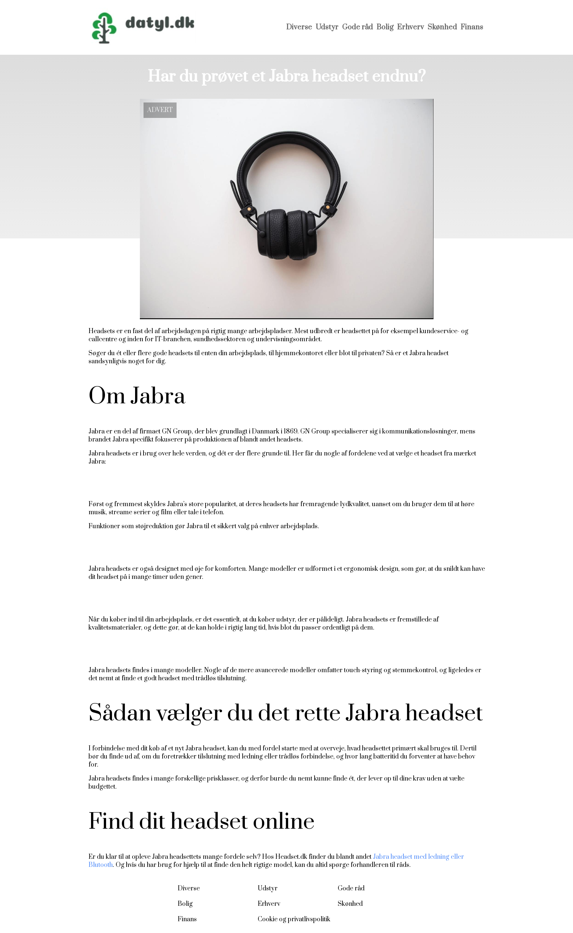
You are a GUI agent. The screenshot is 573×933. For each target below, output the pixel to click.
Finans (472, 27)
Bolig (385, 27)
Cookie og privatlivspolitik (294, 919)
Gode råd (357, 27)
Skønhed (442, 27)
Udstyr (327, 27)
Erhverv (410, 27)
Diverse (299, 27)
